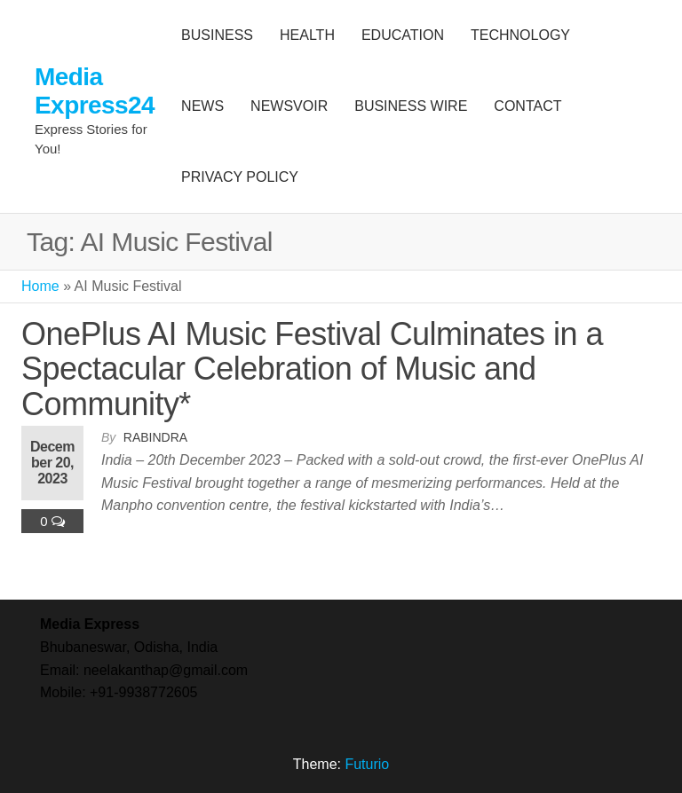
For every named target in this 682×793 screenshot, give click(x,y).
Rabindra (155, 437)
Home (40, 286)
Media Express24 (95, 91)
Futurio (367, 764)
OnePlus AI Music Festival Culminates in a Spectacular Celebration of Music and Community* (312, 369)
